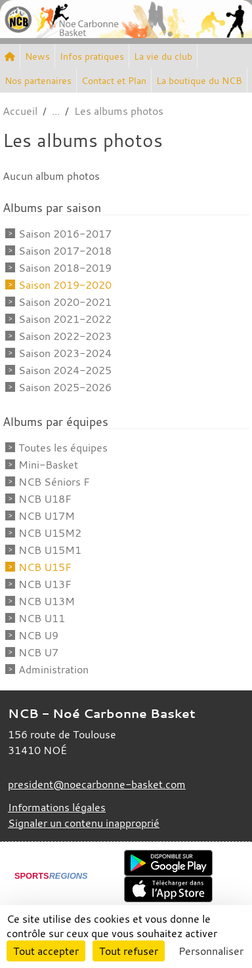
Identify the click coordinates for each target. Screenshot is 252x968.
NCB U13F (45, 584)
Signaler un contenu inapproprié (83, 823)
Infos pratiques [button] (92, 56)
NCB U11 (41, 618)
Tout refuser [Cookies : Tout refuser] (128, 951)
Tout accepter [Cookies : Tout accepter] (46, 951)
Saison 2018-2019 (65, 268)
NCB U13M (46, 601)
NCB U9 (38, 635)
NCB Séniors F (54, 481)
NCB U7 (38, 652)
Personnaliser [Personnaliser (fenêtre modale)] (210, 951)
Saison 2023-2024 (65, 353)
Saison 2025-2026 (65, 387)
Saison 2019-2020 (65, 285)
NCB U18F (45, 499)
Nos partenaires (38, 80)
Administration (53, 669)
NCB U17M (46, 516)
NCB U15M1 (49, 550)
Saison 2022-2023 (65, 336)
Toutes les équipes (63, 447)
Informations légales (57, 807)
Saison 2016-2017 (65, 233)
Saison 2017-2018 (65, 250)
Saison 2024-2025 (65, 370)
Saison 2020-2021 (65, 302)
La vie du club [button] (163, 56)
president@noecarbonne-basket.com (97, 784)
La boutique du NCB (199, 80)
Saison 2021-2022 (65, 319)
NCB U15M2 (49, 533)
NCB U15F (45, 567)
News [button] (37, 56)
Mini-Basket (48, 464)
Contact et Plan (113, 80)
